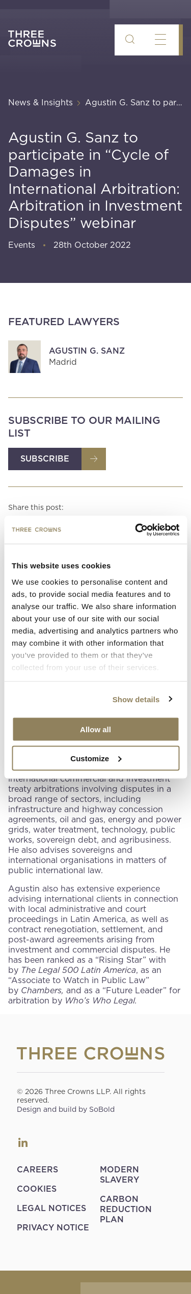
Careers (37, 1169)
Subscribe (44, 459)
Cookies (37, 1189)
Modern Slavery (119, 1175)
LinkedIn (23, 1142)
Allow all (95, 729)
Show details (136, 699)
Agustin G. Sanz (87, 351)
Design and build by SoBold (66, 1109)
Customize (95, 758)
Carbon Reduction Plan (126, 1209)
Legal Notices (51, 1208)
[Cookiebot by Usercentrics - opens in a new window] (136, 529)
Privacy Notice (53, 1227)
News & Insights (40, 102)
